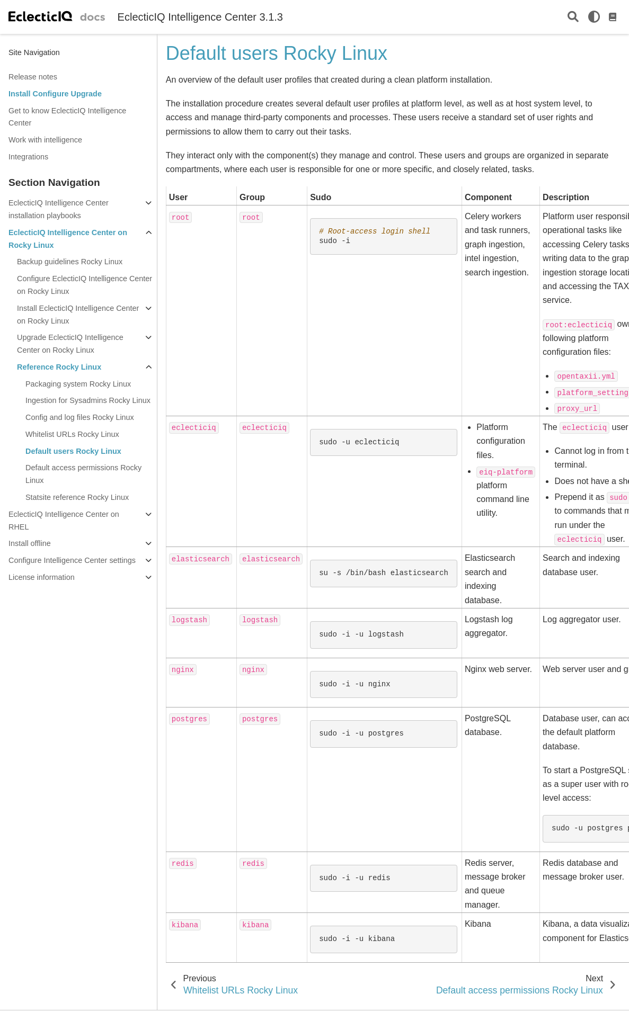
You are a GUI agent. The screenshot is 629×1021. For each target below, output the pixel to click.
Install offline (29, 543)
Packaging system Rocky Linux (78, 384)
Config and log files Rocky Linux (79, 417)
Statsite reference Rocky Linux (77, 497)
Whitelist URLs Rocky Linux (72, 434)
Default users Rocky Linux (73, 451)
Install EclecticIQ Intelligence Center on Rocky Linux (78, 314)
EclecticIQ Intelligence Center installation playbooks (58, 209)
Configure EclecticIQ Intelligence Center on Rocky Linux (84, 284)
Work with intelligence (45, 140)
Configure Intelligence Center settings (72, 560)
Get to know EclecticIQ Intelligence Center (67, 117)
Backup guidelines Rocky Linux (69, 261)
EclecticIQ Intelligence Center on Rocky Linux (67, 238)
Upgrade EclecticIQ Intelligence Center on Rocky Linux (70, 343)
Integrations (28, 157)
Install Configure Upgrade (55, 93)
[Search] (573, 17)
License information (41, 577)
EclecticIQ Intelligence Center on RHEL (63, 520)
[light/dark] (594, 17)
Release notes (32, 77)
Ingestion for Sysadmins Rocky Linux (87, 400)
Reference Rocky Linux (59, 367)
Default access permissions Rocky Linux (83, 474)
